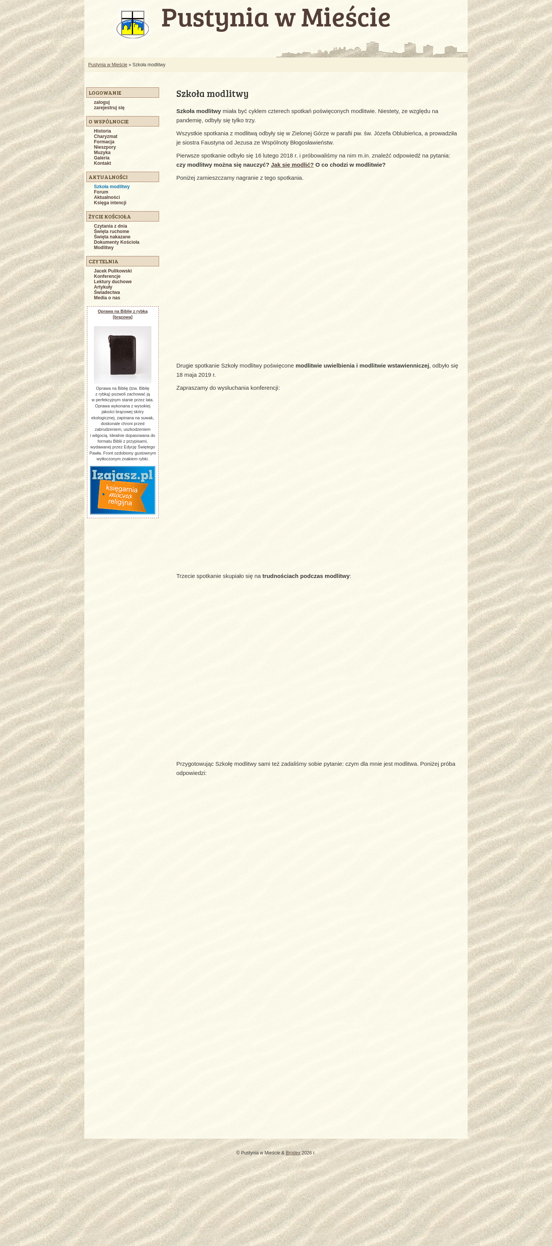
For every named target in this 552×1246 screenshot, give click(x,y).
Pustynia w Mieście (107, 64)
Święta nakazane (112, 237)
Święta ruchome (111, 231)
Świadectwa (107, 292)
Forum (101, 192)
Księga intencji (110, 202)
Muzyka (102, 152)
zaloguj (102, 102)
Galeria (102, 158)
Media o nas (107, 297)
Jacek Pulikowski (113, 271)
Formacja (104, 141)
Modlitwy (103, 247)
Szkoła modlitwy (112, 186)
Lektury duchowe (113, 281)
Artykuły (103, 287)
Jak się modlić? (292, 164)
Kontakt (102, 163)
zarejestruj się (109, 107)
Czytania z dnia (110, 226)
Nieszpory (105, 147)
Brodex (293, 1153)
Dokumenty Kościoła (117, 242)
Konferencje (107, 276)
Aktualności (107, 197)
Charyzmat (105, 136)
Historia (102, 131)
